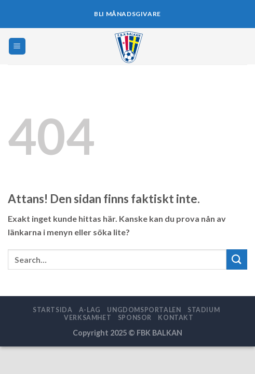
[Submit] (236, 259)
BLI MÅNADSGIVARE (127, 14)
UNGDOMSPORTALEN (144, 310)
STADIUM (203, 310)
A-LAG (90, 310)
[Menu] (17, 46)
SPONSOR (135, 318)
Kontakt (175, 318)
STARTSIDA (53, 310)
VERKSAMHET (87, 318)
